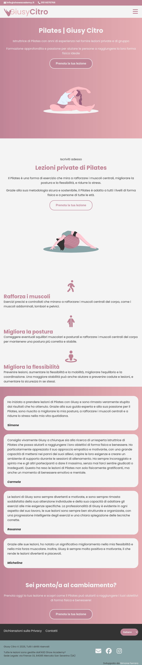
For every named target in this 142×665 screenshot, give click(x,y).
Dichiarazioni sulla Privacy (23, 631)
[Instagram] (117, 651)
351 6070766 (46, 2)
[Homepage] (26, 15)
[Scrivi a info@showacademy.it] (96, 651)
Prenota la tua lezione (71, 63)
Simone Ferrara (129, 663)
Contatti (51, 631)
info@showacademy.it (19, 2)
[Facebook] (107, 651)
